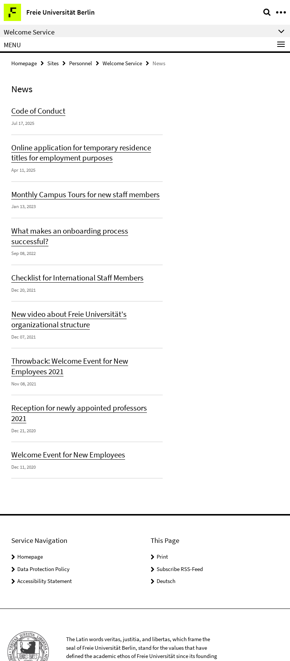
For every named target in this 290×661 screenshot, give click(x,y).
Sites (53, 62)
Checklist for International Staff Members (72, 260)
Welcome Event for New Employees (63, 421)
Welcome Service (122, 62)
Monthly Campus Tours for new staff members (79, 189)
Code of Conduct (36, 109)
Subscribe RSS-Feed (180, 534)
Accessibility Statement (44, 546)
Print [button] (162, 522)
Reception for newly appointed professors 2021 (81, 385)
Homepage (24, 62)
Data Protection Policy (43, 534)
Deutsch (166, 546)
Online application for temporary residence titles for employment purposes (84, 149)
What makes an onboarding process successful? (82, 224)
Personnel (80, 62)
